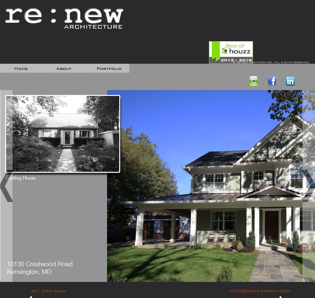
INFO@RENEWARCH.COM (260, 291)
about (64, 68)
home (21, 68)
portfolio (109, 68)
